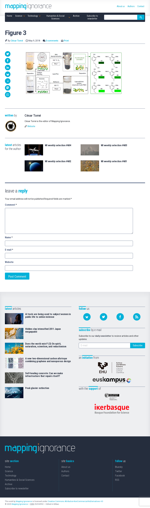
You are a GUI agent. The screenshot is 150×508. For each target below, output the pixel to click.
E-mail (9, 249)
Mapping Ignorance (24, 501)
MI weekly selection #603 (114, 145)
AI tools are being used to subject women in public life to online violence (48, 315)
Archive (8, 484)
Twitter (118, 471)
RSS (117, 479)
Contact (65, 475)
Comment (11, 204)
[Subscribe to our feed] (136, 317)
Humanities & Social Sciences (19, 479)
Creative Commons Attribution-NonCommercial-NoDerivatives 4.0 (75, 501)
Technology (10, 475)
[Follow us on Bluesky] (87, 317)
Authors (65, 471)
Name (9, 237)
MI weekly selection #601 (114, 161)
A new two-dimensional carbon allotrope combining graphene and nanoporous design (48, 360)
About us (65, 466)
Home (8, 466)
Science (9, 471)
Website (31, 126)
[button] (7, 54)
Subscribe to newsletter (17, 488)
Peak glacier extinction (37, 388)
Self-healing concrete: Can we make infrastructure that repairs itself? (44, 375)
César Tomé (17, 40)
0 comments (52, 40)
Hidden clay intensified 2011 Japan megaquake (43, 330)
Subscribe (137, 345)
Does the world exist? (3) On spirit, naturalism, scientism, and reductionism (45, 345)
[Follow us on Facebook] (120, 317)
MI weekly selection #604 (58, 145)
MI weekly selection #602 (58, 161)
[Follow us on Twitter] (103, 317)
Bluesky (119, 466)
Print (66, 40)
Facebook (120, 475)
